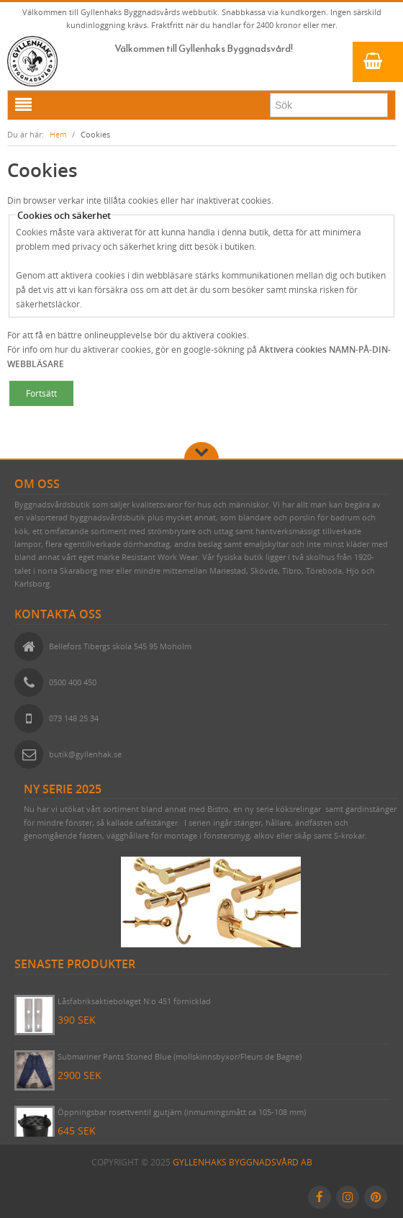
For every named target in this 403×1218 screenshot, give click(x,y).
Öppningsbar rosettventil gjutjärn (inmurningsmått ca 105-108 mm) (182, 1111)
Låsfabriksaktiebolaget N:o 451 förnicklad (134, 1001)
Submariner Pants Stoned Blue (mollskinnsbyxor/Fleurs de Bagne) (180, 1056)
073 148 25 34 (74, 718)
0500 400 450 (72, 682)
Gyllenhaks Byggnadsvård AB (242, 1162)
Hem (58, 134)
